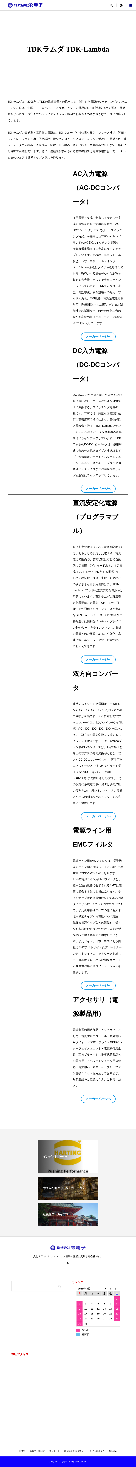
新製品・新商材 (37, 1451)
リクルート (54, 1451)
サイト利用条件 (97, 1451)
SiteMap (113, 1451)
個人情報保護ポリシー (74, 1451)
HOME (22, 1451)
